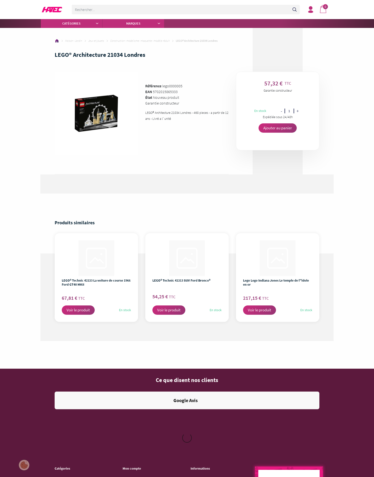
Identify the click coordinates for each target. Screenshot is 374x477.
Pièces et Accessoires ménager (75, 390)
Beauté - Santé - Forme (70, 408)
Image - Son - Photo (68, 421)
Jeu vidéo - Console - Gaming (74, 433)
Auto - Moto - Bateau (68, 464)
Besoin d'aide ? (133, 408)
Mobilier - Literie (65, 452)
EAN (148, 91)
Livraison (197, 402)
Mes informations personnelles (143, 402)
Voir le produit (78, 310)
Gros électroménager (68, 402)
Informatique (63, 427)
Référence (153, 86)
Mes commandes (134, 390)
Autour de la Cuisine (68, 396)
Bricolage (61, 439)
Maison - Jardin (65, 446)
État (148, 97)
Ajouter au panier (277, 128)
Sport (58, 470)
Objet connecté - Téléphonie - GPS (77, 458)
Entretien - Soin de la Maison (73, 415)
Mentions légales (202, 390)
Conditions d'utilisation (206, 396)
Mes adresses (132, 396)
